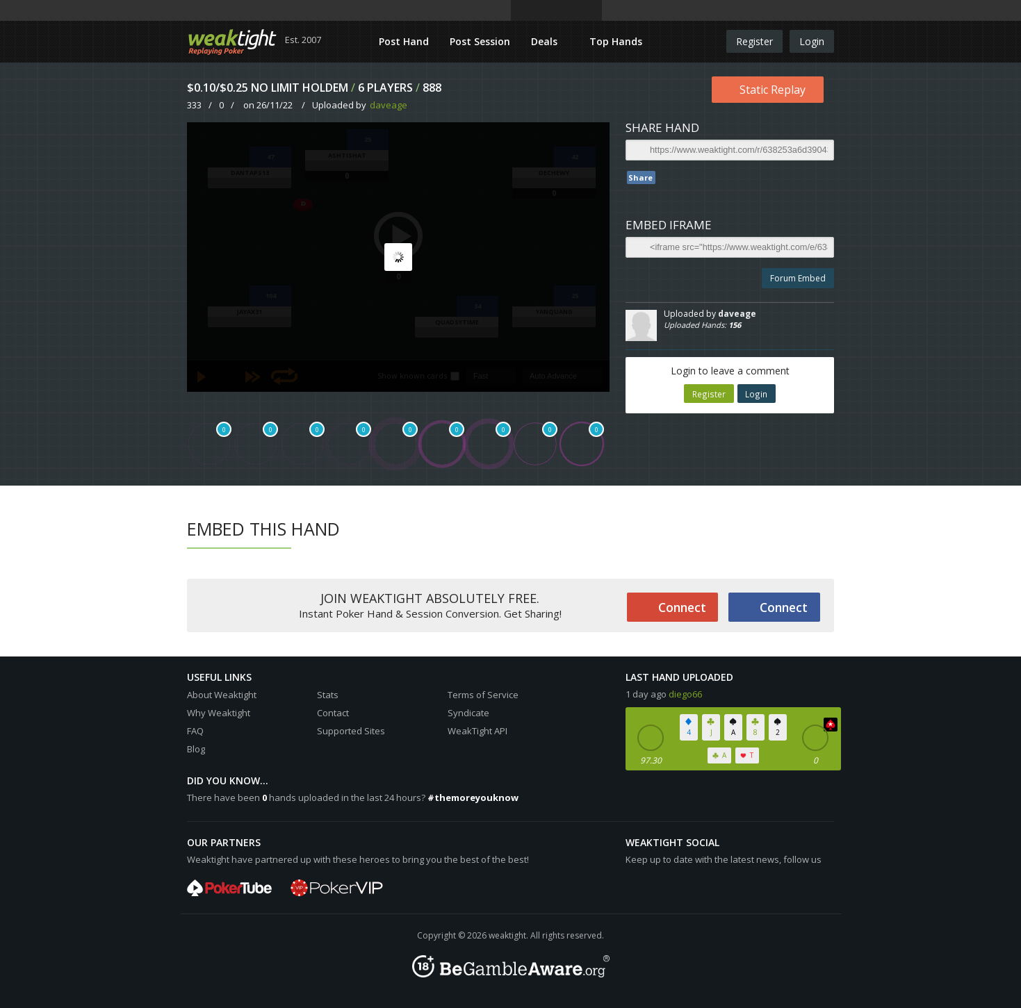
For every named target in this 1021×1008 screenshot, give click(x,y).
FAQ (195, 731)
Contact (333, 713)
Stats (327, 694)
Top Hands (615, 41)
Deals (545, 41)
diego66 (685, 694)
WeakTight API (477, 731)
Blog (196, 749)
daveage (388, 105)
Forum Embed (798, 278)
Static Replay (773, 89)
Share (640, 177)
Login (811, 41)
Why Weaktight (218, 713)
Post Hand (404, 41)
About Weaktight (221, 694)
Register (754, 41)
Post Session (480, 41)
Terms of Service (483, 694)
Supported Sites (351, 731)
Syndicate (468, 713)
